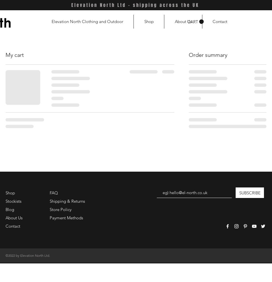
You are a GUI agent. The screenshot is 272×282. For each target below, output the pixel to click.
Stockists (13, 201)
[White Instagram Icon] (236, 226)
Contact (13, 226)
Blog (10, 209)
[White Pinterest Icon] (245, 226)
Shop (10, 192)
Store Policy (61, 209)
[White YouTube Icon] (254, 226)
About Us (14, 217)
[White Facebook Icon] (227, 226)
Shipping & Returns (67, 201)
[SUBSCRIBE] (250, 192)
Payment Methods (67, 217)
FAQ (54, 192)
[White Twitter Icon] (263, 226)
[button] (195, 21)
